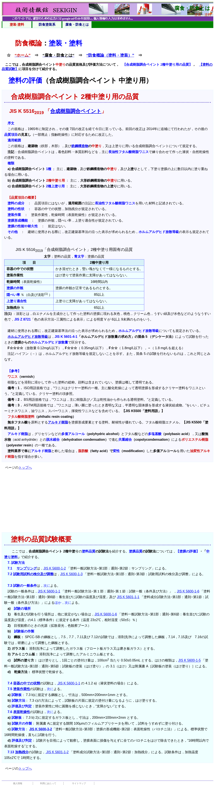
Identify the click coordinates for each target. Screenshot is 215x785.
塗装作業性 (21, 689)
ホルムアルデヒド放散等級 (28, 336)
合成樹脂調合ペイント (75, 111)
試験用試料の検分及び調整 (33, 574)
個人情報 (17, 783)
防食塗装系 (47, 24)
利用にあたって (48, 783)
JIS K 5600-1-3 (71, 574)
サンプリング (27, 568)
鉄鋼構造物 (79, 146)
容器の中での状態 (26, 683)
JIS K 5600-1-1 (49, 591)
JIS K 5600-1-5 (189, 660)
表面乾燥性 (21, 712)
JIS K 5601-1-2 (57, 752)
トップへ (25, 467)
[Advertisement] (107, 502)
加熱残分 (22, 752)
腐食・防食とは (77, 24)
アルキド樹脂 (58, 422)
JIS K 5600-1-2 (54, 568)
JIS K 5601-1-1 (128, 597)
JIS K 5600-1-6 (188, 591)
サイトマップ (79, 783)
